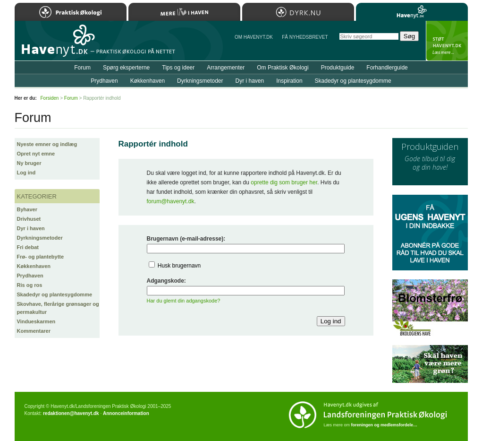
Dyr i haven (31, 228)
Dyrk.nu (298, 12)
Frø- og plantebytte (40, 256)
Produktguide (338, 67)
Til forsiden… (55, 44)
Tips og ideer (178, 67)
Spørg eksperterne (126, 67)
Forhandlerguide (386, 67)
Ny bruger (29, 163)
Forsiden (50, 98)
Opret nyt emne (36, 153)
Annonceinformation (126, 413)
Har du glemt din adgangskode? (183, 300)
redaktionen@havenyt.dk (71, 413)
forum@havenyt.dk (170, 201)
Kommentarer (34, 331)
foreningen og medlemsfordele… (384, 425)
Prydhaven (30, 275)
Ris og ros (29, 285)
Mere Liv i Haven (184, 12)
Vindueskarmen (36, 321)
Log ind (26, 172)
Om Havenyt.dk (254, 37)
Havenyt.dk (412, 12)
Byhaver (27, 209)
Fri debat (28, 247)
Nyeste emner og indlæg (47, 144)
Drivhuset (29, 219)
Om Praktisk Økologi (282, 67)
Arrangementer (226, 67)
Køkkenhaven (34, 266)
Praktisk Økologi (71, 12)
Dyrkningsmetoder (40, 238)
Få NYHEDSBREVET (305, 37)
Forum (82, 67)
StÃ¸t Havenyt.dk (447, 41)
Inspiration (289, 81)
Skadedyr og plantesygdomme (55, 294)
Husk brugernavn (179, 265)
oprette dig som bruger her (284, 182)
